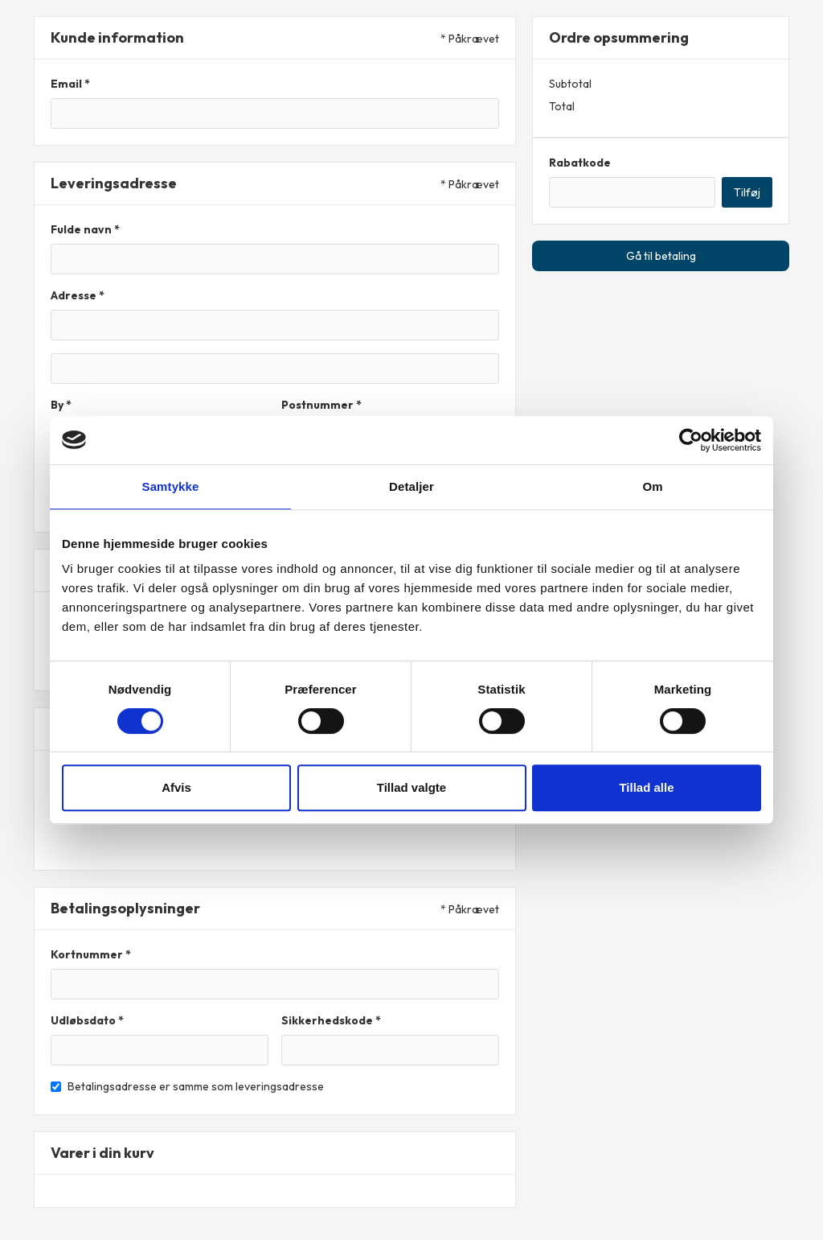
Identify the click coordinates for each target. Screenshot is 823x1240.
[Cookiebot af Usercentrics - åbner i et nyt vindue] (690, 440)
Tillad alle (646, 787)
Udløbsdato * (87, 1020)
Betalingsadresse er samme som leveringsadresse (196, 1086)
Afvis (176, 787)
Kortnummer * (91, 954)
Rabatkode (580, 162)
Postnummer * (321, 405)
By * (61, 405)
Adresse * (77, 295)
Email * (70, 83)
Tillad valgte (411, 787)
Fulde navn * (85, 229)
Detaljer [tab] (411, 486)
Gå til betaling (661, 256)
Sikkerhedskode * (331, 1020)
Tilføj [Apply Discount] (747, 192)
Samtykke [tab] (170, 486)
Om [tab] (652, 486)
